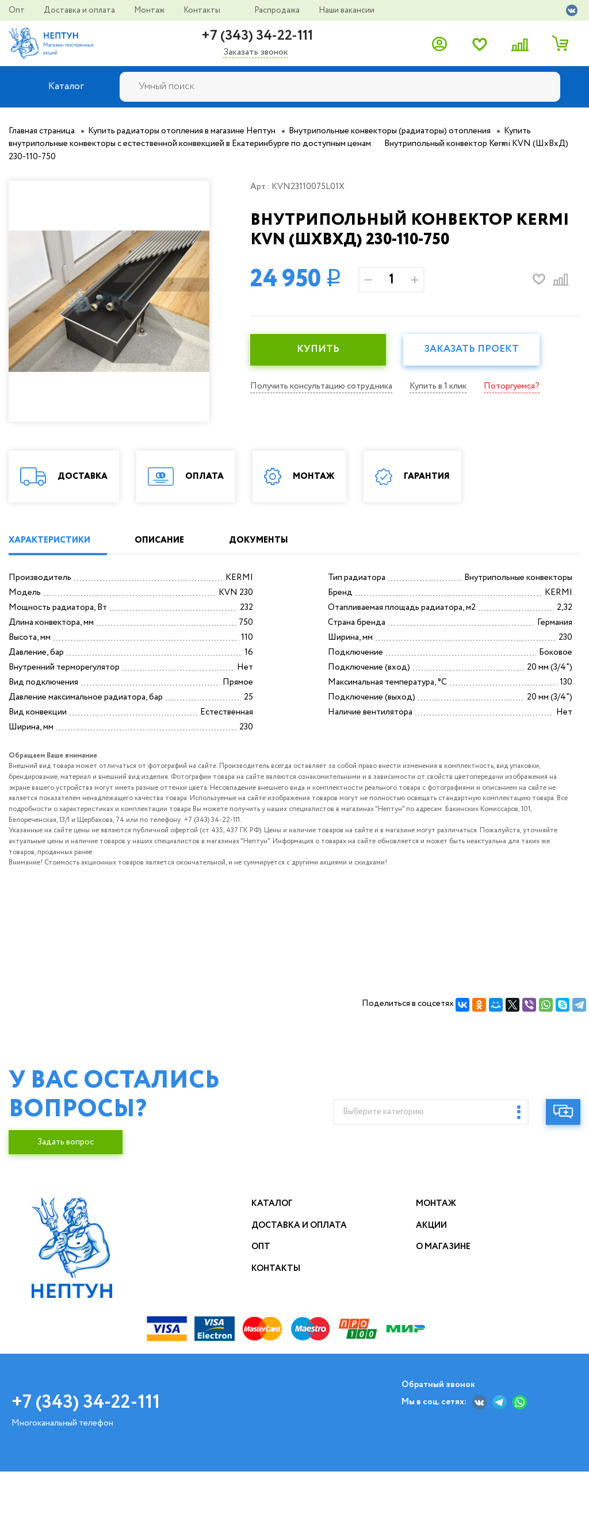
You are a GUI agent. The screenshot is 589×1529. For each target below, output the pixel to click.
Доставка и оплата (80, 10)
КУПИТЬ (318, 349)
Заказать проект (471, 349)
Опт (17, 10)
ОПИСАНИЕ (160, 609)
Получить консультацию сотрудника (321, 386)
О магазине (444, 1315)
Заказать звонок (255, 52)
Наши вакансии (346, 10)
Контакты (202, 10)
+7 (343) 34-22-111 (257, 36)
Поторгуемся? (512, 386)
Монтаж (150, 10)
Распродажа (277, 10)
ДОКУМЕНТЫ (259, 609)
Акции (431, 1294)
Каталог (272, 1272)
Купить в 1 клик (438, 386)
